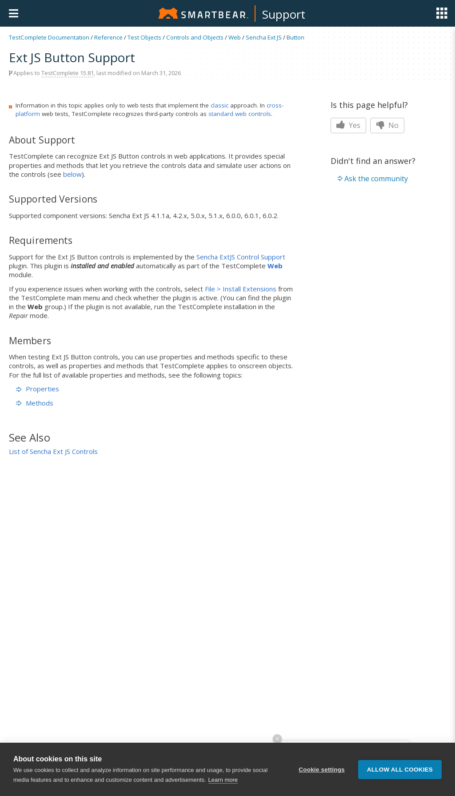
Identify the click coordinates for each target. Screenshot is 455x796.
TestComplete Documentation (49, 37)
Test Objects (144, 37)
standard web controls (239, 114)
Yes (348, 125)
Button (295, 37)
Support (283, 14)
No (387, 125)
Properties (37, 388)
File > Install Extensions (240, 288)
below (72, 174)
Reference (108, 37)
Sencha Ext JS (264, 37)
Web (234, 37)
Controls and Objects (195, 37)
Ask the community (376, 178)
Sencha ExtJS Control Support (240, 256)
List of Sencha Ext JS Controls (53, 451)
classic (219, 105)
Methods (34, 402)
